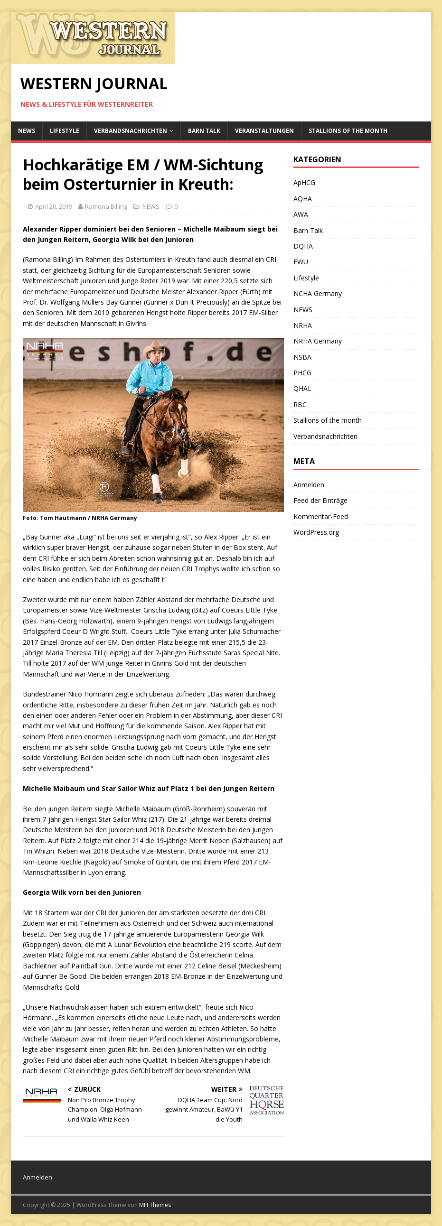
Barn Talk (204, 131)
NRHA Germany (317, 340)
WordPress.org (316, 532)
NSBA (302, 357)
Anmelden (308, 484)
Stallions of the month (348, 131)
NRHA (302, 325)
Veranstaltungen (264, 131)
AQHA (302, 198)
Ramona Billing (106, 206)
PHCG (302, 372)
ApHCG (304, 182)
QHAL (302, 388)
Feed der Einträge (320, 500)
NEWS (26, 131)
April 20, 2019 (53, 206)
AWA (300, 214)
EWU (300, 261)
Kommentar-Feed (320, 516)
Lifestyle (64, 131)
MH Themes (155, 1205)
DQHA (303, 246)
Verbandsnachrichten (130, 131)
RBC (300, 404)
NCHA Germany (317, 293)
